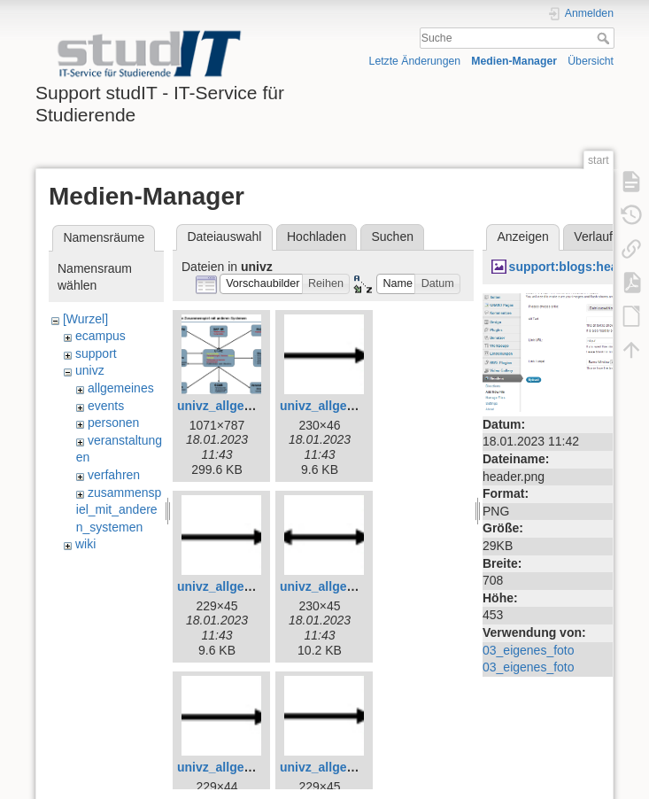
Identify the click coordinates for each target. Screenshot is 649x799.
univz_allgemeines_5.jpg (249, 586)
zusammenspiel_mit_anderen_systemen (118, 509)
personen (113, 422)
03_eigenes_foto (529, 650)
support (96, 353)
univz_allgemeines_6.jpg (352, 586)
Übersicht (591, 61)
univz (89, 370)
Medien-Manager (514, 61)
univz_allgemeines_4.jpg (352, 406)
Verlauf (593, 236)
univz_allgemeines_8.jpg (352, 767)
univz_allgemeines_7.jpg (249, 767)
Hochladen (316, 236)
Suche (605, 38)
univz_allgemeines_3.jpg (249, 406)
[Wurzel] (85, 319)
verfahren (114, 475)
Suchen (392, 236)
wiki (85, 544)
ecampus (100, 336)
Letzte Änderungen (415, 61)
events (106, 406)
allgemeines (121, 388)
